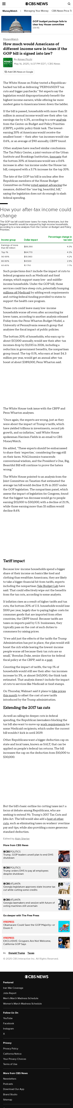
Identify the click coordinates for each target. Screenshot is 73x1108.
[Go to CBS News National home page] (36, 3)
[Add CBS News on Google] (19, 72)
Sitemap (7, 1099)
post (49, 660)
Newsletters (9, 1079)
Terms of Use (10, 1064)
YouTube (8, 1018)
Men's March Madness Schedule (20, 998)
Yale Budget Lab (47, 586)
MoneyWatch (10, 11)
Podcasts (8, 1084)
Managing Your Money (36, 10)
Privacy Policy (10, 1048)
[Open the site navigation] (14, 3)
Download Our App (13, 1089)
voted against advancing (46, 185)
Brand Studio (10, 1094)
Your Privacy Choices (14, 1059)
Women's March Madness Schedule (22, 1003)
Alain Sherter (22, 838)
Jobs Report (9, 993)
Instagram (8, 1028)
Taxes (30, 953)
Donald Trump (16, 953)
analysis (61, 120)
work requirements (53, 724)
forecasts (55, 157)
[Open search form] (69, 3)
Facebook (8, 1023)
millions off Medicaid (16, 292)
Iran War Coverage (13, 988)
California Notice (12, 1054)
